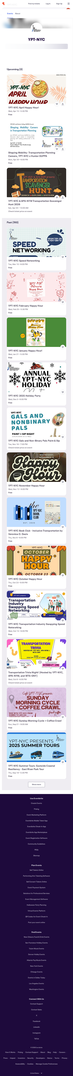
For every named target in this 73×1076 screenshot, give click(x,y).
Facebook (36, 1021)
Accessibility (20, 1064)
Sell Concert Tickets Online (36, 881)
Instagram (37, 1033)
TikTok (36, 1038)
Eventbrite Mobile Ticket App (36, 820)
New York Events (36, 966)
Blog (49, 1052)
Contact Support (36, 1004)
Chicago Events (36, 972)
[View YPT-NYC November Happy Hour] (36, 467)
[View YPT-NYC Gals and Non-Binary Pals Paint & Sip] (36, 422)
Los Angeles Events (36, 983)
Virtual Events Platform (36, 911)
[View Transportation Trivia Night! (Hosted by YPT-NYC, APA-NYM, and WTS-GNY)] (36, 654)
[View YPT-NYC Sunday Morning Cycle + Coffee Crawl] (36, 702)
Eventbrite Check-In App (36, 826)
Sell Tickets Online (36, 870)
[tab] (10, 60)
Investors (21, 1058)
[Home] (3, 3)
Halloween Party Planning (36, 905)
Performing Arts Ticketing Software (36, 876)
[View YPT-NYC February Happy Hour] (36, 287)
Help (55, 1052)
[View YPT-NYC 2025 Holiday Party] (36, 377)
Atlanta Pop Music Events (36, 960)
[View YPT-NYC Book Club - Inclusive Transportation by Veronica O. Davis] (36, 512)
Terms (57, 1058)
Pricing (36, 809)
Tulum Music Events (36, 948)
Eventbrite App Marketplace (36, 832)
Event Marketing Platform (36, 815)
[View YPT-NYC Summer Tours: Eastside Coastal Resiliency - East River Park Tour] (36, 747)
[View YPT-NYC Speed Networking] (36, 242)
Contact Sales (36, 1009)
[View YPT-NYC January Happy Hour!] (36, 332)
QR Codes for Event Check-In (36, 916)
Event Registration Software (36, 838)
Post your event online (36, 922)
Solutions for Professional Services (36, 893)
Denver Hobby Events (36, 954)
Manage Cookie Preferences (47, 1064)
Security (30, 1058)
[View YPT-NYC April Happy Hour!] (36, 89)
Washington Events (36, 989)
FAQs (36, 850)
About (42, 1052)
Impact (12, 1058)
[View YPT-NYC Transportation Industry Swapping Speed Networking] (36, 605)
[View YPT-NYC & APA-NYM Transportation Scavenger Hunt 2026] (36, 182)
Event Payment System (36, 887)
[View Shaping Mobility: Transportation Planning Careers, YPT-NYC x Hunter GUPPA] (36, 134)
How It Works (10, 1052)
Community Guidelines (36, 844)
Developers (40, 1058)
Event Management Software (36, 899)
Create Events (36, 803)
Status (49, 1058)
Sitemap (36, 855)
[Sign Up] (59, 3)
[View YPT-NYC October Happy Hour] (36, 560)
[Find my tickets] (34, 3)
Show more (36, 784)
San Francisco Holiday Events (36, 943)
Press (5, 1058)
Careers (62, 1052)
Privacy (64, 1058)
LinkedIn (36, 1027)
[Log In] (48, 3)
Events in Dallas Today (36, 977)
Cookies (30, 1064)
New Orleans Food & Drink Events (36, 937)
